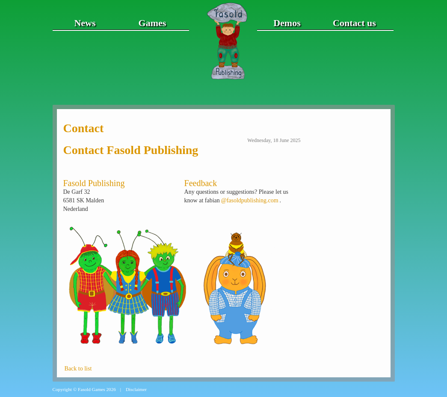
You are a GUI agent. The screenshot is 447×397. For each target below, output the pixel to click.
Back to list (78, 368)
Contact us (354, 23)
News (84, 23)
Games (152, 23)
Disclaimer (136, 389)
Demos (287, 23)
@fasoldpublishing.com (249, 200)
